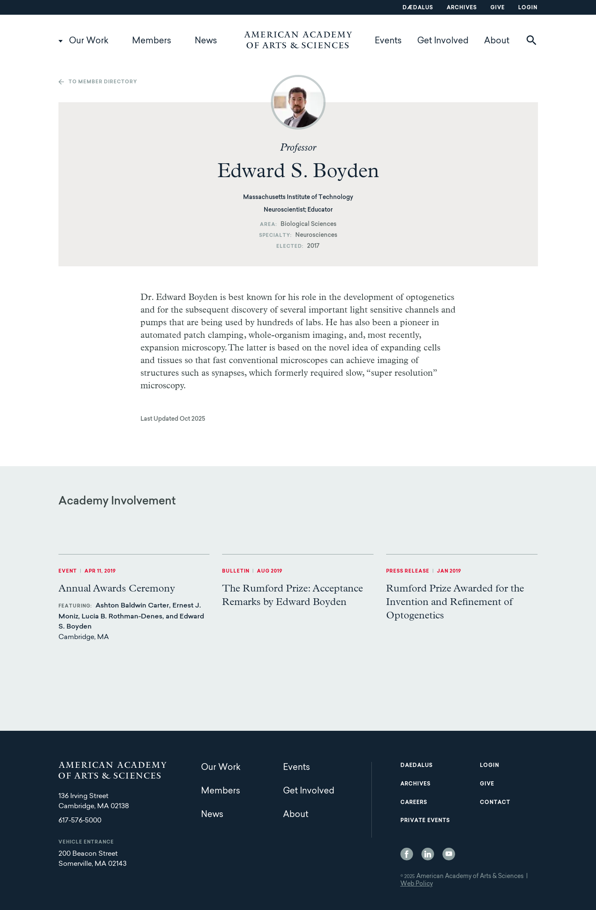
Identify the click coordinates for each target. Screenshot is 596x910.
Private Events (425, 820)
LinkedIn (427, 854)
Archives (462, 8)
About (496, 41)
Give (497, 8)
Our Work (89, 41)
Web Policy (416, 884)
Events (388, 41)
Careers (413, 802)
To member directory (103, 82)
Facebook (406, 854)
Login (528, 8)
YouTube (448, 854)
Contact (495, 802)
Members (151, 41)
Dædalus (418, 8)
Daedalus (416, 765)
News (206, 41)
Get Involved (443, 41)
